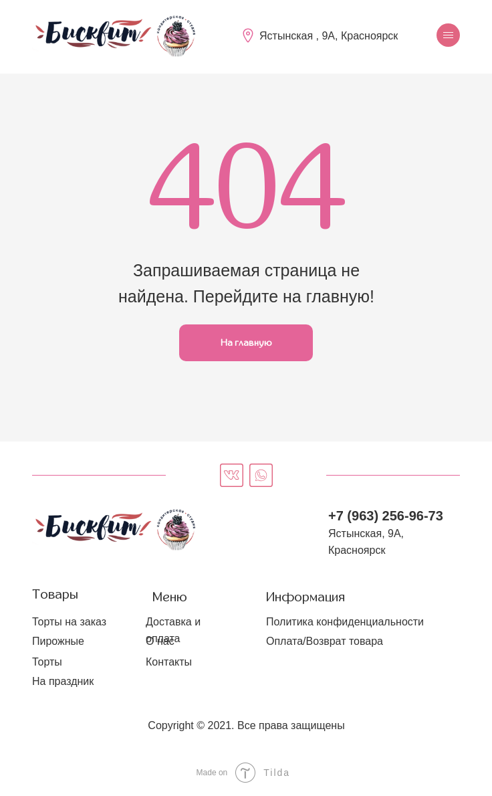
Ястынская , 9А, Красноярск (328, 35)
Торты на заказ (69, 621)
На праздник (63, 681)
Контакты (169, 662)
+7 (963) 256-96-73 (385, 515)
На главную (246, 343)
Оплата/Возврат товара (324, 641)
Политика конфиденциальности (345, 621)
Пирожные (58, 641)
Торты (47, 662)
